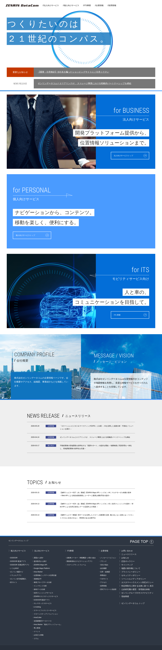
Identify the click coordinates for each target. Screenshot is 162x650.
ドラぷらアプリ (15, 569)
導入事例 (37, 621)
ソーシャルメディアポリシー (133, 572)
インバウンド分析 (40, 579)
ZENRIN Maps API (40, 558)
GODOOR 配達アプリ (18, 555)
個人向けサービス (71, 5)
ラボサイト (104, 572)
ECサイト (13, 576)
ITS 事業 (111, 314)
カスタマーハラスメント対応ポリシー (137, 576)
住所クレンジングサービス (43, 586)
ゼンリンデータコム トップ (18, 534)
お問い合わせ (127, 544)
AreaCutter (38, 611)
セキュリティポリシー (130, 569)
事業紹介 (103, 569)
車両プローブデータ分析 (43, 576)
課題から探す (38, 551)
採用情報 (112, 5)
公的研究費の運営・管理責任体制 (135, 583)
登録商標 (125, 590)
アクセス (103, 576)
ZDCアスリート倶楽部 (108, 583)
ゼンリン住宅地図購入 (18, 572)
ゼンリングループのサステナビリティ (137, 586)
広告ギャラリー (128, 555)
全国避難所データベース (43, 614)
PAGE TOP (139, 535)
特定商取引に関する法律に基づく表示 (137, 579)
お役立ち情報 (38, 628)
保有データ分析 (39, 583)
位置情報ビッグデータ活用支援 (45, 569)
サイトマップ (127, 558)
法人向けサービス (51, 5)
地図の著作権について (130, 562)
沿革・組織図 (105, 565)
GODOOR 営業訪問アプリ (19, 558)
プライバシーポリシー (130, 565)
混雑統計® (37, 572)
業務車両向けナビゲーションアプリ (79, 555)
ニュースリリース (128, 548)
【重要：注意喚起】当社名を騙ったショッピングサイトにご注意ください (73, 72)
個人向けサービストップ (28, 235)
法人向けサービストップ (119, 155)
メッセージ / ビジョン (108, 551)
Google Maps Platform (42, 562)
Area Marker (38, 565)
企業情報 (100, 5)
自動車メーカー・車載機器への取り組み (81, 551)
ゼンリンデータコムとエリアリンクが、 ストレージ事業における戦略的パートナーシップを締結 (84, 83)
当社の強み (104, 558)
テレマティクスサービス (43, 597)
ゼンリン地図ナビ (16, 565)
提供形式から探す (40, 555)
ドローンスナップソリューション (46, 607)
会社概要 (103, 562)
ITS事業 (87, 5)
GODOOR (14, 551)
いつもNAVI (14, 562)
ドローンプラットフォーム (76, 558)
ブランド (103, 555)
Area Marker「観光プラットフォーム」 (48, 618)
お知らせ (125, 551)
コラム (36, 632)
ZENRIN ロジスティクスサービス (46, 590)
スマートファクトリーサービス (45, 604)
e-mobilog (37, 600)
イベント (37, 625)
